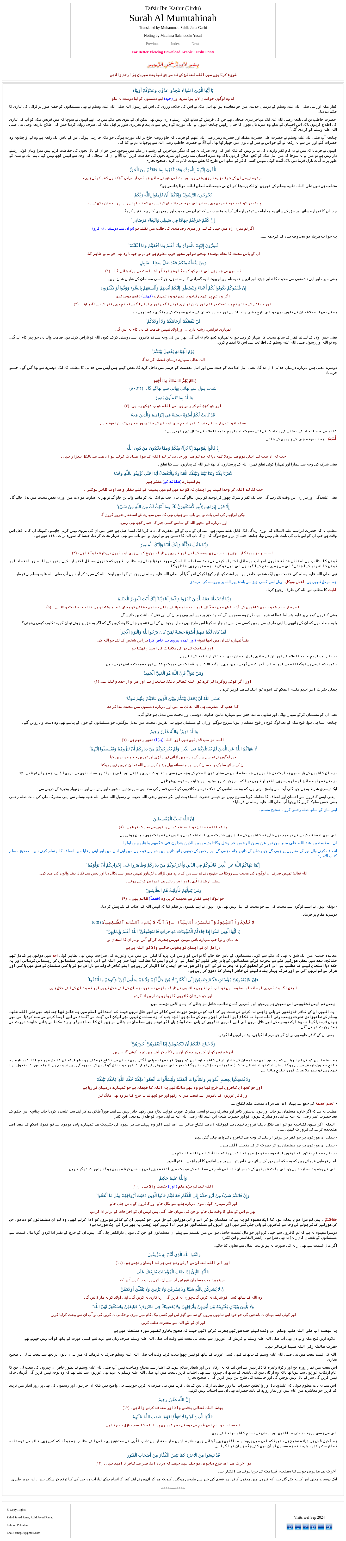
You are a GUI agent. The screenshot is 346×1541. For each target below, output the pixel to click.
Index (175, 44)
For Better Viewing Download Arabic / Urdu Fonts (173, 52)
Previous (152, 44)
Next (195, 44)
